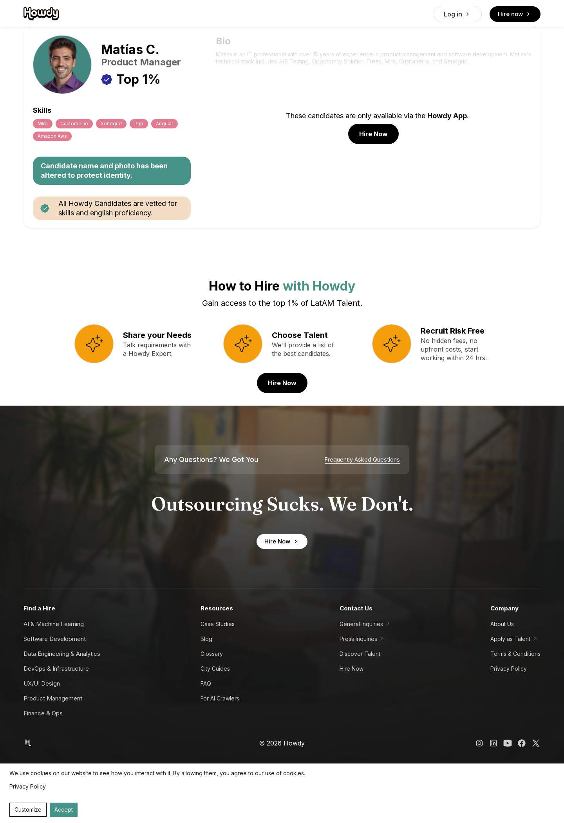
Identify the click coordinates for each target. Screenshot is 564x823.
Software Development (55, 639)
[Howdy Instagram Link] (479, 743)
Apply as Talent (510, 638)
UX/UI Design (42, 683)
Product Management (53, 698)
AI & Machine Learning (54, 624)
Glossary (212, 653)
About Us (502, 624)
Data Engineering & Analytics (62, 653)
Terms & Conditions (515, 653)
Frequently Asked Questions (362, 460)
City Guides (215, 668)
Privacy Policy (508, 668)
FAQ (206, 683)
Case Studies (218, 624)
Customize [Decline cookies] (28, 809)
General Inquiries (361, 624)
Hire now (515, 14)
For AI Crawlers (220, 698)
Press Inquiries (358, 638)
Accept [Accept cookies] (63, 809)
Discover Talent (360, 653)
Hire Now (373, 134)
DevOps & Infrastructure (56, 668)
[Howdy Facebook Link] (521, 743)
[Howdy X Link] (535, 743)
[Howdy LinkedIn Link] (493, 743)
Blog (206, 638)
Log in (458, 14)
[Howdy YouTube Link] (507, 743)
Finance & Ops (43, 713)
